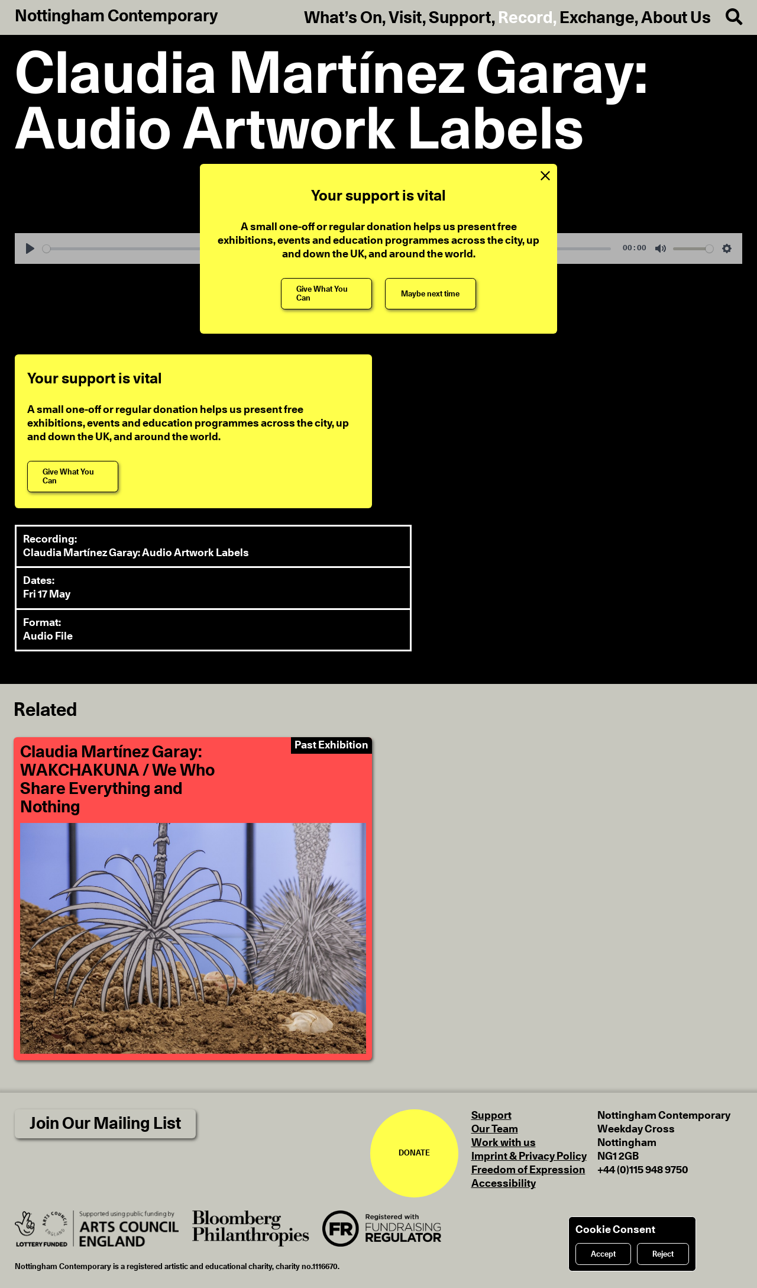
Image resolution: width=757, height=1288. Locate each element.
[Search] (726, 17)
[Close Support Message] (545, 176)
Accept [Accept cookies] (603, 1254)
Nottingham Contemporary (116, 16)
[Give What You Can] (326, 293)
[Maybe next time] (430, 293)
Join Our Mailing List (105, 1123)
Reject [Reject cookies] (663, 1254)
